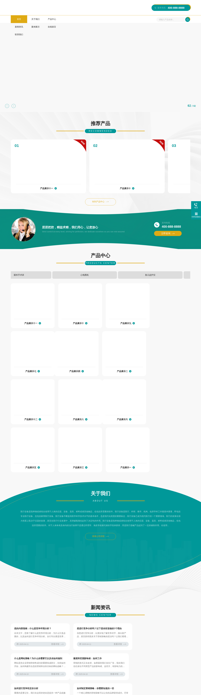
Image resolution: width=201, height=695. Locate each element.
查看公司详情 (100, 476)
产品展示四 (30, 358)
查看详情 (56, 584)
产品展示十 (98, 174)
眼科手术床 (85, 261)
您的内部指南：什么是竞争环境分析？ (32, 569)
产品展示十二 (122, 358)
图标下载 (57, 638)
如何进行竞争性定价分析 (87, 599)
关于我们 (35, 19)
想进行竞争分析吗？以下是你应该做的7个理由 (97, 569)
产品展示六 (30, 406)
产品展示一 (167, 406)
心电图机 (116, 261)
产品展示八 (167, 358)
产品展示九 (159, 174)
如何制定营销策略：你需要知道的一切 (154, 599)
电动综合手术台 (25, 261)
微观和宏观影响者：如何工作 (28, 599)
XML (179, 690)
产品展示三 (121, 406)
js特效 (47, 638)
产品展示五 (76, 406)
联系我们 (115, 19)
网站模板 (88, 638)
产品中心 (51, 19)
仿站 (67, 638)
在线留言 (99, 19)
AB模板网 (36, 638)
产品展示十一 (38, 174)
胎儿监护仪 (146, 261)
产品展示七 (167, 309)
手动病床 (55, 261)
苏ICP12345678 (67, 690)
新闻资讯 (67, 19)
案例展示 (83, 19)
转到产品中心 (100, 188)
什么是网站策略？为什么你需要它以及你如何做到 (160, 569)
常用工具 (77, 638)
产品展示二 (76, 358)
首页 (19, 19)
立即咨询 (168, 219)
